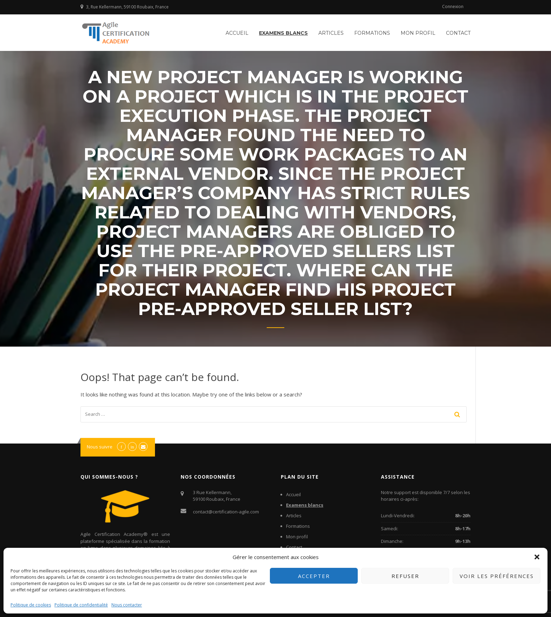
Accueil (237, 33)
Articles (331, 33)
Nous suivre (99, 447)
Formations (372, 33)
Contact (458, 33)
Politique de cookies (31, 605)
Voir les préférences (497, 575)
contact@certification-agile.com (226, 511)
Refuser (405, 575)
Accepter (314, 575)
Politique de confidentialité (81, 605)
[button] (536, 556)
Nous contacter (126, 605)
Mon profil (418, 33)
